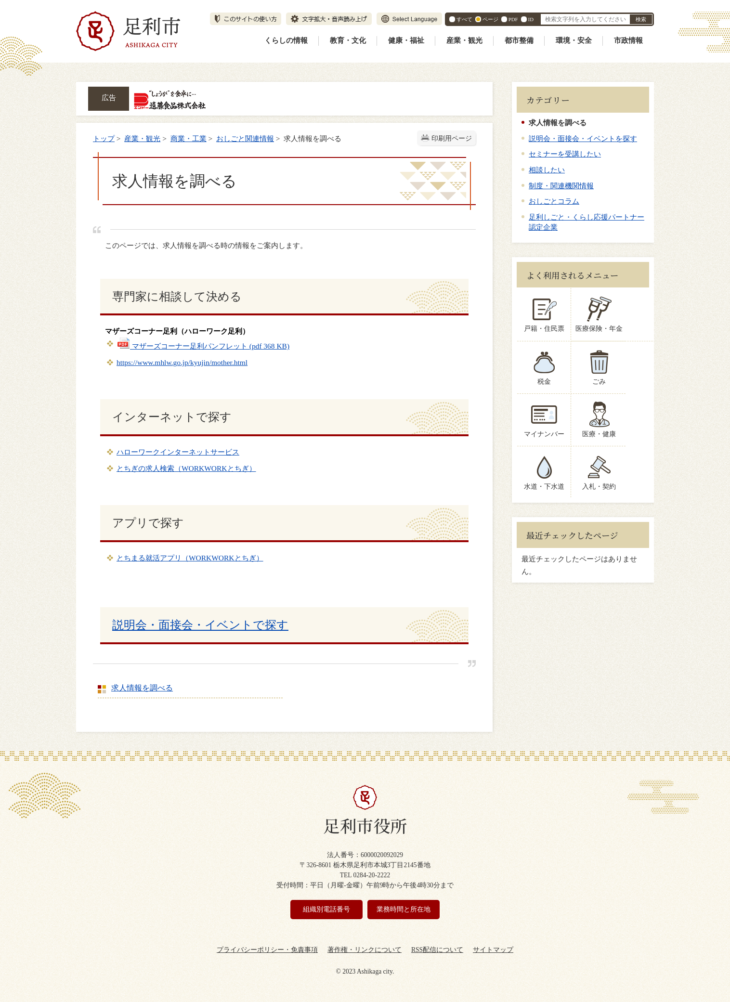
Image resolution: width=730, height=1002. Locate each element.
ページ (490, 19)
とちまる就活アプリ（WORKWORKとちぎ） (190, 558)
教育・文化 (348, 40)
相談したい (547, 170)
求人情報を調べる (142, 688)
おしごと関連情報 (245, 138)
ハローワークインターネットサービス (178, 452)
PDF (513, 19)
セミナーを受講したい (565, 154)
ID (531, 19)
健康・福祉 (406, 40)
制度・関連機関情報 (561, 186)
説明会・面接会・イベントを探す (583, 138)
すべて (464, 19)
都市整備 (519, 40)
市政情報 (628, 40)
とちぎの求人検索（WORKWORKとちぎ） (186, 468)
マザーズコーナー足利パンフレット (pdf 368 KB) (203, 346)
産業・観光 (464, 40)
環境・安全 (574, 40)
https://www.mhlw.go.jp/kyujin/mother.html (182, 362)
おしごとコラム (554, 201)
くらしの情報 (286, 40)
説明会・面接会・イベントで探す (200, 625)
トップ (104, 138)
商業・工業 (188, 138)
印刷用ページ (451, 138)
